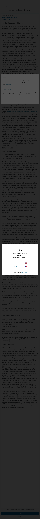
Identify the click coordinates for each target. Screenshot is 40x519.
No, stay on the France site (20, 266)
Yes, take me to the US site (20, 263)
